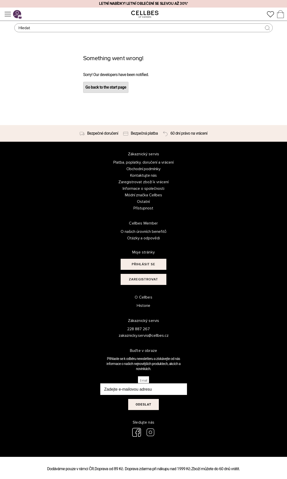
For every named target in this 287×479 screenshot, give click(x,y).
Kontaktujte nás (143, 175)
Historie (143, 305)
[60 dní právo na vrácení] (185, 133)
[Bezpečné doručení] (99, 133)
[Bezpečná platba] (140, 133)
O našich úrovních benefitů (143, 231)
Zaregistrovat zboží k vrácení (143, 182)
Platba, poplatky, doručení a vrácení (143, 162)
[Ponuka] (8, 14)
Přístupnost (143, 208)
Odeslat (144, 404)
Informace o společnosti (143, 188)
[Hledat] (143, 27)
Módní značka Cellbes (143, 195)
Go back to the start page (105, 87)
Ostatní (143, 201)
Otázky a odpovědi (143, 238)
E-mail (143, 380)
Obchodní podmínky (143, 168)
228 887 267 (138, 328)
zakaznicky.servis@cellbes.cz (139, 335)
